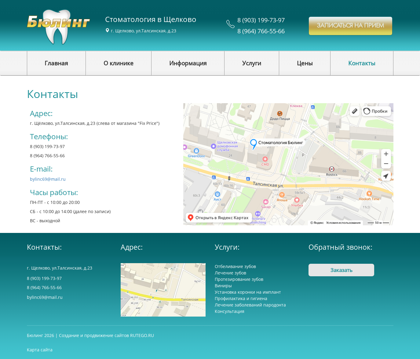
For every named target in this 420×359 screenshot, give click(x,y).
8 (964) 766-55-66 (261, 31)
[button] (118, 63)
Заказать (341, 270)
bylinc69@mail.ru (48, 179)
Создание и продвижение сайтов (94, 335)
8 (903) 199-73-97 (261, 20)
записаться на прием (350, 25)
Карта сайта (40, 350)
